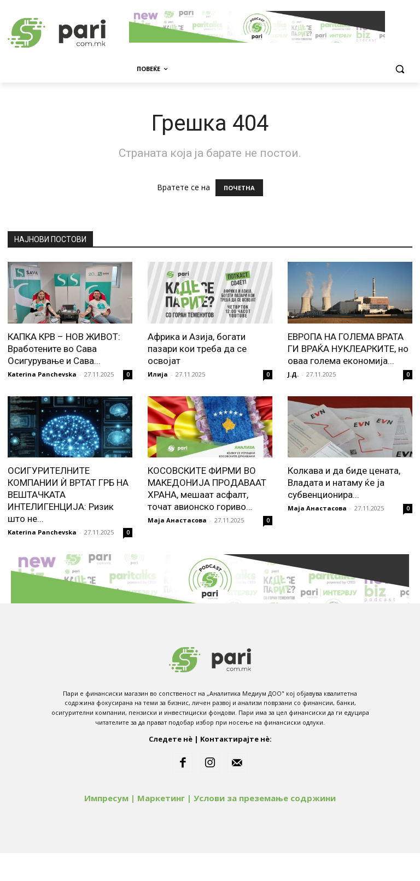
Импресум (106, 825)
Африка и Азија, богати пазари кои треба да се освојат (197, 376)
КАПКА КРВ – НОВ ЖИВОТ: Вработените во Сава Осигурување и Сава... (64, 376)
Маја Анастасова (177, 548)
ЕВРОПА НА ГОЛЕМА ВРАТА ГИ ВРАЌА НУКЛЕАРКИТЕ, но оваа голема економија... (348, 376)
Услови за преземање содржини (265, 825)
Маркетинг (161, 825)
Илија (158, 402)
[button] (399, 69)
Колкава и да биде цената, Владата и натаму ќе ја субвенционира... (344, 510)
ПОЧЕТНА (239, 216)
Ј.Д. (293, 402)
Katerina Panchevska (42, 402)
